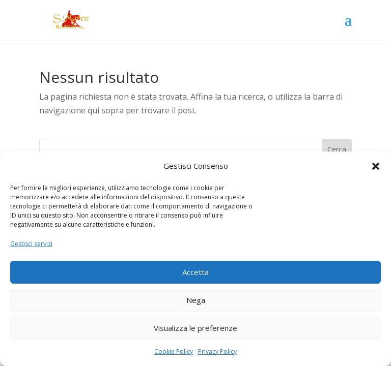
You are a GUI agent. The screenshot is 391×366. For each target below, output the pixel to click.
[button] (376, 166)
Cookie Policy (173, 351)
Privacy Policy (217, 351)
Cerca (336, 149)
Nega (195, 300)
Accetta (195, 272)
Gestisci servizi (31, 243)
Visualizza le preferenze (195, 328)
